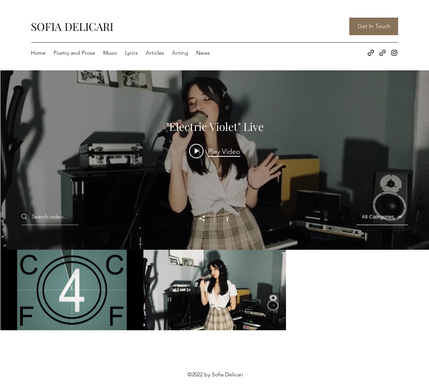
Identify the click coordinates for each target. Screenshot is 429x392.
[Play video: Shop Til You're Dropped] (214, 151)
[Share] (205, 218)
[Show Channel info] (223, 218)
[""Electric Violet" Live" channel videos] (214, 290)
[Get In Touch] (373, 26)
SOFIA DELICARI (72, 26)
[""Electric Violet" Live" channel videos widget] (214, 200)
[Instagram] (394, 53)
